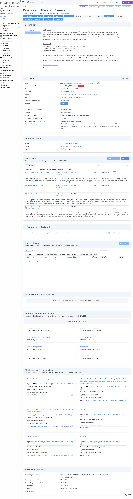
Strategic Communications (90, 323)
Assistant (69, 16)
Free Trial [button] (127, 2)
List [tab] (123, 78)
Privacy (44, 496)
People (6, 63)
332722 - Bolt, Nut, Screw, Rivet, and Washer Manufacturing (52, 390)
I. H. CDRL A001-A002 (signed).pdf (39, 172)
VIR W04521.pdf (33, 191)
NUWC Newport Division (78, 172)
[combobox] (55, 2)
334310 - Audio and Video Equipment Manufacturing (78, 95)
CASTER (83, 404)
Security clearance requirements (90, 228)
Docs (59, 16)
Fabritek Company (34, 351)
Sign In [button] (118, 2)
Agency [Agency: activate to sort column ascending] (71, 169)
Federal (5, 6)
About (26, 496)
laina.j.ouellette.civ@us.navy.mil (71, 146)
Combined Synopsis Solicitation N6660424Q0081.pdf (45, 203)
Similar (49, 19)
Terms (38, 496)
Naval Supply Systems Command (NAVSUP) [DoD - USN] (107, 409)
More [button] (98, 2)
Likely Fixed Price (66, 113)
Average (64, 118)
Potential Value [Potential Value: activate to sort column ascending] (86, 249)
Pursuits (6, 28)
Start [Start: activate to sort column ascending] (98, 249)
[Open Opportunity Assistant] (127, 493)
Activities (7, 31)
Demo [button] (111, 2)
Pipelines (7, 26)
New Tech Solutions (34, 323)
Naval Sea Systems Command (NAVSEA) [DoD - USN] (54, 410)
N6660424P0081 (31, 252)
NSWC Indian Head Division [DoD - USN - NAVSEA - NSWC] (108, 382)
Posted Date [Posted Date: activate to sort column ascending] (94, 169)
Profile (76, 143)
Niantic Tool (85, 342)
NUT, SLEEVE (84, 432)
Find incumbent (73, 228)
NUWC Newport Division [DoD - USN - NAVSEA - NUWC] (81, 83)
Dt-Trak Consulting (46, 252)
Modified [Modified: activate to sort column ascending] (122, 249)
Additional (59, 19)
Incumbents (29, 19)
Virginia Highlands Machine (89, 351)
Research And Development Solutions (40, 332)
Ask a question (31, 228)
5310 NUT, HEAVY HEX (34, 432)
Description (29, 16)
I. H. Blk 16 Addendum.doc (36, 184)
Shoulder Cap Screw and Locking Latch (41, 374)
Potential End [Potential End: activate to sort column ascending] (109, 249)
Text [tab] (127, 78)
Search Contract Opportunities (36, 7)
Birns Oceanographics (35, 342)
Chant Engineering (87, 332)
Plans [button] (105, 2)
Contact (32, 496)
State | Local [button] (16, 6)
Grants (6, 21)
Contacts (49, 16)
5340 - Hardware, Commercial (71, 97)
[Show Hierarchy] (101, 83)
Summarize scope (42, 228)
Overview (39, 16)
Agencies (7, 60)
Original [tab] (33, 30)
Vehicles (7, 48)
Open (64, 103)
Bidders (39, 19)
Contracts (7, 18)
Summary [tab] (33, 33)
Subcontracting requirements (58, 228)
